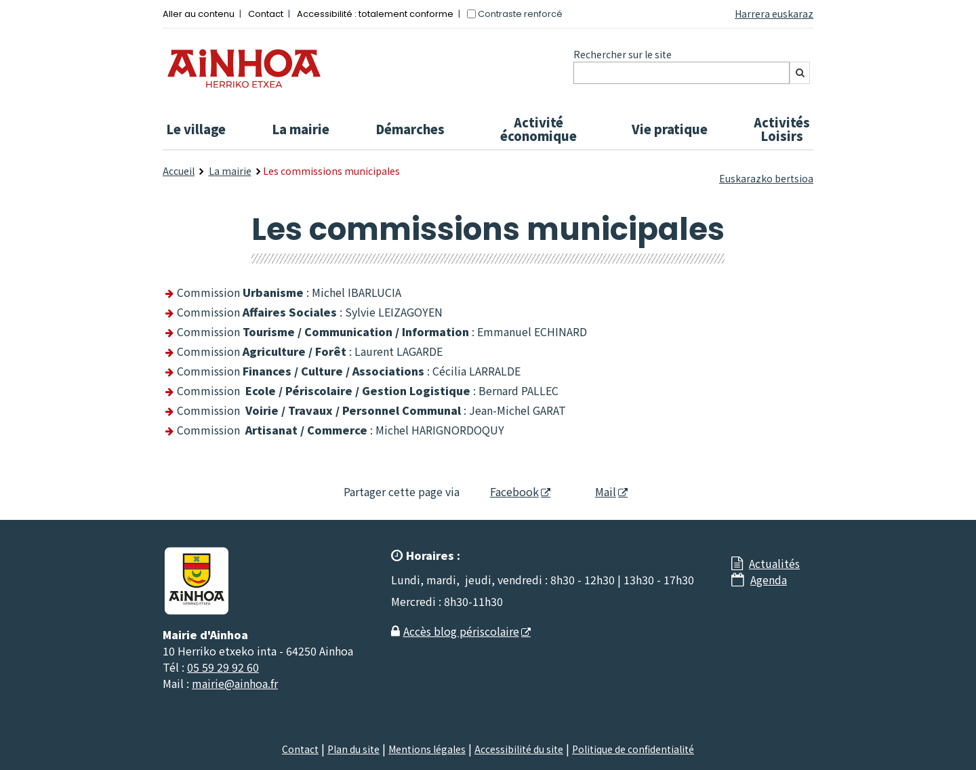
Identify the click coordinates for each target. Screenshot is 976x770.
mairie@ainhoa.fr (235, 683)
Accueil (179, 171)
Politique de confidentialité (633, 749)
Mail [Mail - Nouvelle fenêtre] (593, 491)
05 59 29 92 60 (223, 667)
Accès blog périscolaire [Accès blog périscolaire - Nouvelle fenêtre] (461, 631)
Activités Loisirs (782, 128)
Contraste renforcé (520, 13)
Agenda (768, 579)
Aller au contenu (199, 13)
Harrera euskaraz (774, 13)
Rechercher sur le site (622, 54)
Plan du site (353, 749)
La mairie (300, 129)
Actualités (774, 563)
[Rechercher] (800, 73)
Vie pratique (670, 129)
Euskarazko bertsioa (766, 178)
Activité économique (538, 128)
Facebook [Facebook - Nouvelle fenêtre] (506, 491)
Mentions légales (427, 749)
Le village (196, 129)
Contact (265, 13)
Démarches (410, 129)
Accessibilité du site (518, 749)
